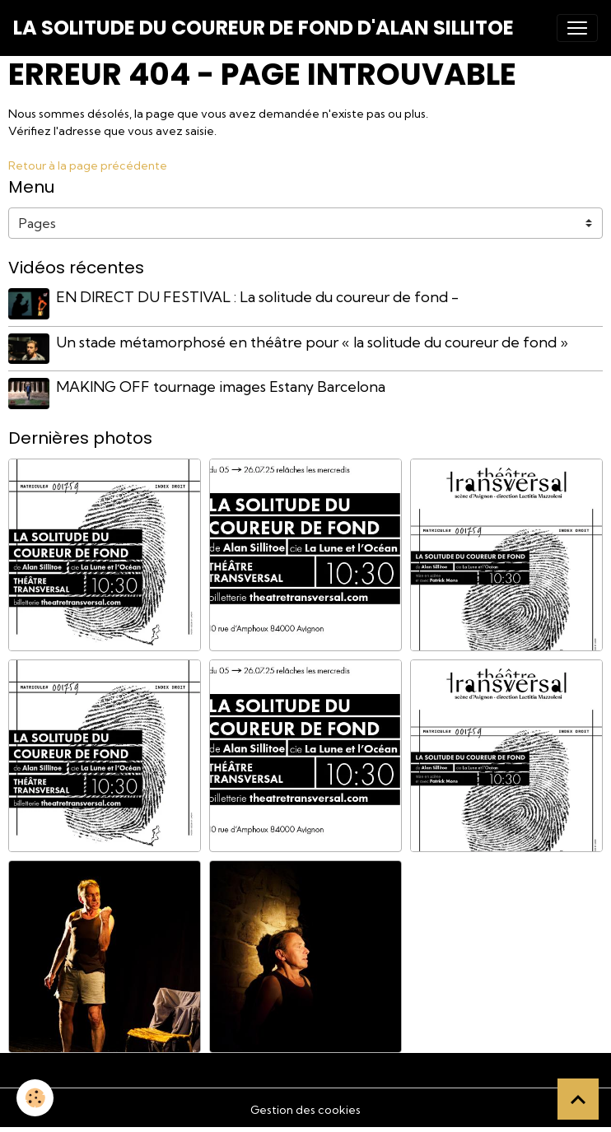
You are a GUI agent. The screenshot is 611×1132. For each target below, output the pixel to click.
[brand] (263, 28)
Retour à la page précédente (87, 165)
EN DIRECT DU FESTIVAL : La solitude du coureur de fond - (257, 296)
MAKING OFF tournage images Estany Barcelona (220, 386)
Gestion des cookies (305, 1109)
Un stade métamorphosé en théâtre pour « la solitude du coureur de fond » (312, 342)
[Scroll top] (578, 1099)
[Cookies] (35, 1097)
